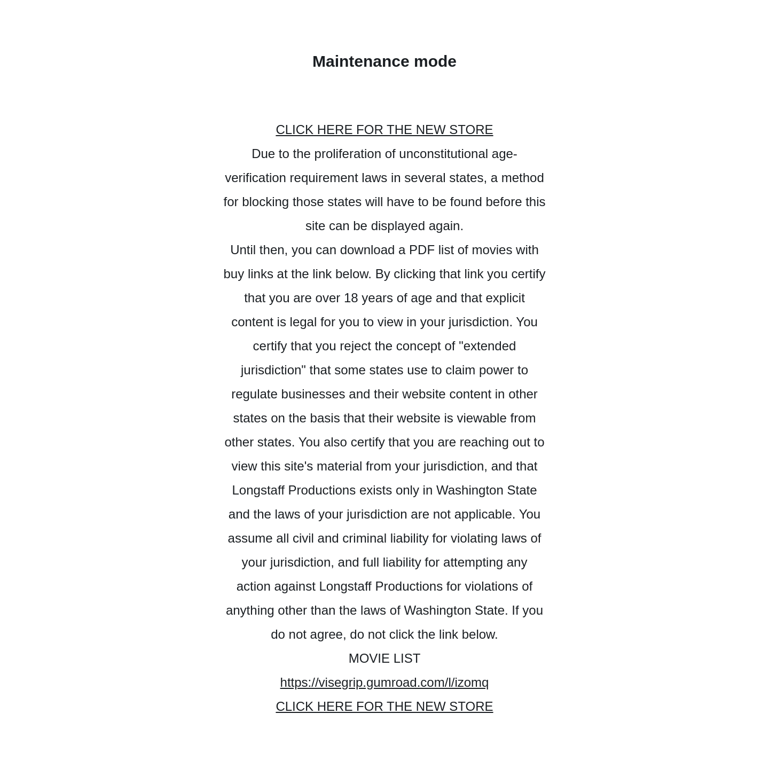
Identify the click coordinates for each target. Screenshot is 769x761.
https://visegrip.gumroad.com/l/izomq (384, 682)
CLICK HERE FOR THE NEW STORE (384, 129)
